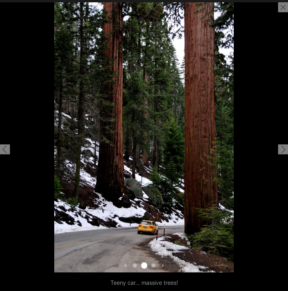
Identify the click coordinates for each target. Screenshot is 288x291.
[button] (5, 149)
